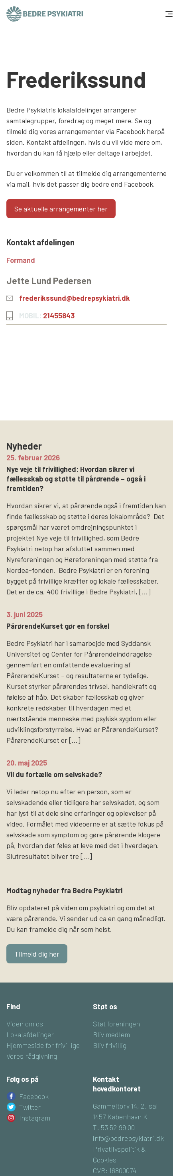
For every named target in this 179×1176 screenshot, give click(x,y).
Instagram (34, 1117)
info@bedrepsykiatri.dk (128, 1138)
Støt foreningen (116, 1023)
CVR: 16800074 (114, 1170)
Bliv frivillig (109, 1045)
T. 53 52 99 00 (114, 1127)
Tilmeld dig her (36, 953)
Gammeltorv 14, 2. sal (125, 1105)
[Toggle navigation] (168, 14)
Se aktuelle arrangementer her (61, 208)
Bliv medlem (111, 1034)
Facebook (34, 1096)
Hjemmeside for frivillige (43, 1045)
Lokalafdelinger (30, 1034)
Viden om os (24, 1023)
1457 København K (120, 1116)
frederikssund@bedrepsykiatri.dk (74, 298)
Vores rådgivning (31, 1056)
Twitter (30, 1107)
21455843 (59, 315)
